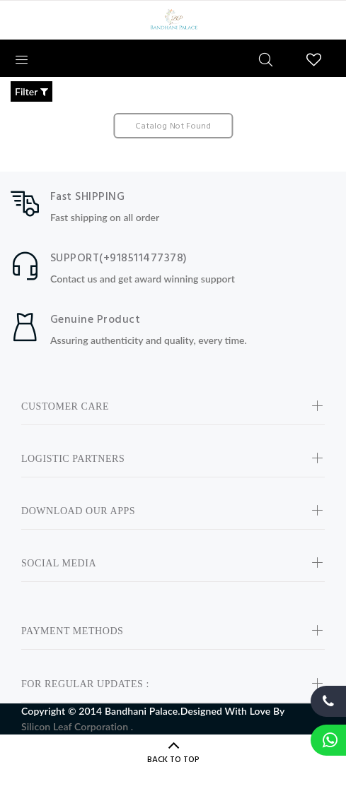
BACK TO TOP (173, 760)
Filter (31, 91)
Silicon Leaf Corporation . (77, 726)
